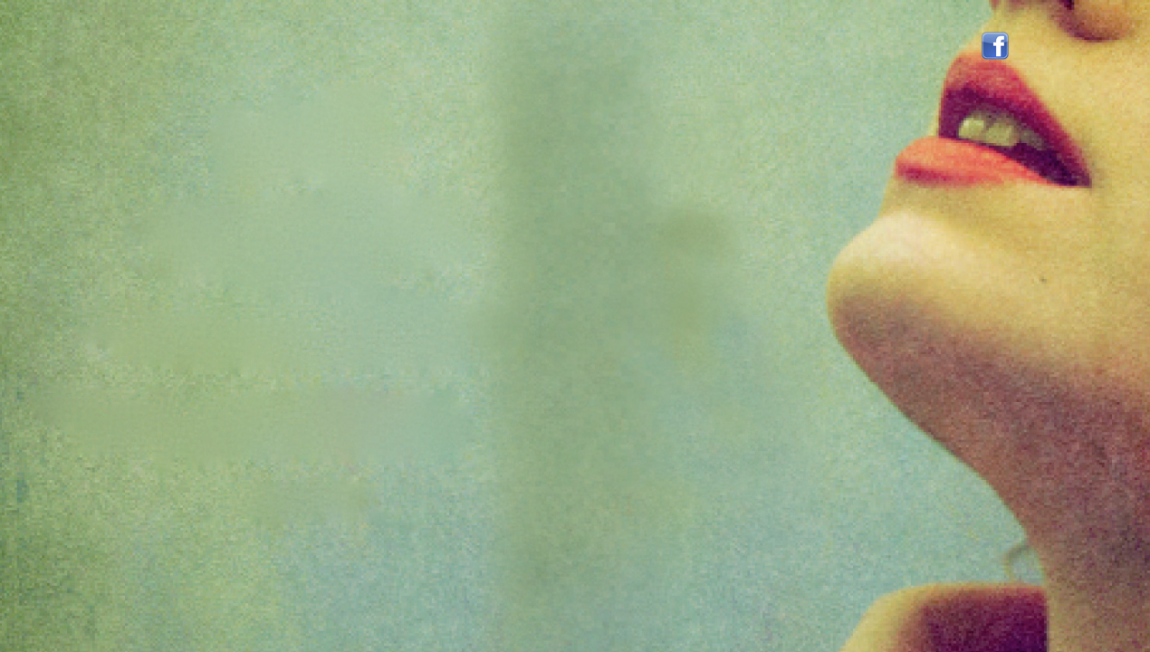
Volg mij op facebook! (995, 46)
